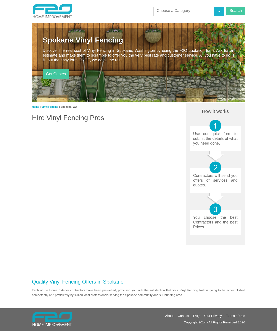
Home (35, 106)
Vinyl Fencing (50, 106)
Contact (183, 316)
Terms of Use (235, 316)
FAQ (196, 316)
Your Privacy (213, 316)
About (169, 316)
